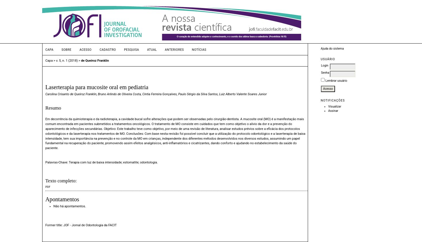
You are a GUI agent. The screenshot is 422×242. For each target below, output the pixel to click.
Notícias (199, 50)
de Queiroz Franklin (95, 61)
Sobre (66, 50)
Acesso (86, 50)
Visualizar (334, 106)
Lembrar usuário (336, 81)
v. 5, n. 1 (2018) (67, 61)
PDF (47, 186)
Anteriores (174, 50)
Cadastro (108, 50)
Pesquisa (131, 50)
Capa (49, 50)
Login (324, 65)
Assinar (333, 111)
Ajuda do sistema (332, 48)
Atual (152, 50)
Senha (325, 73)
